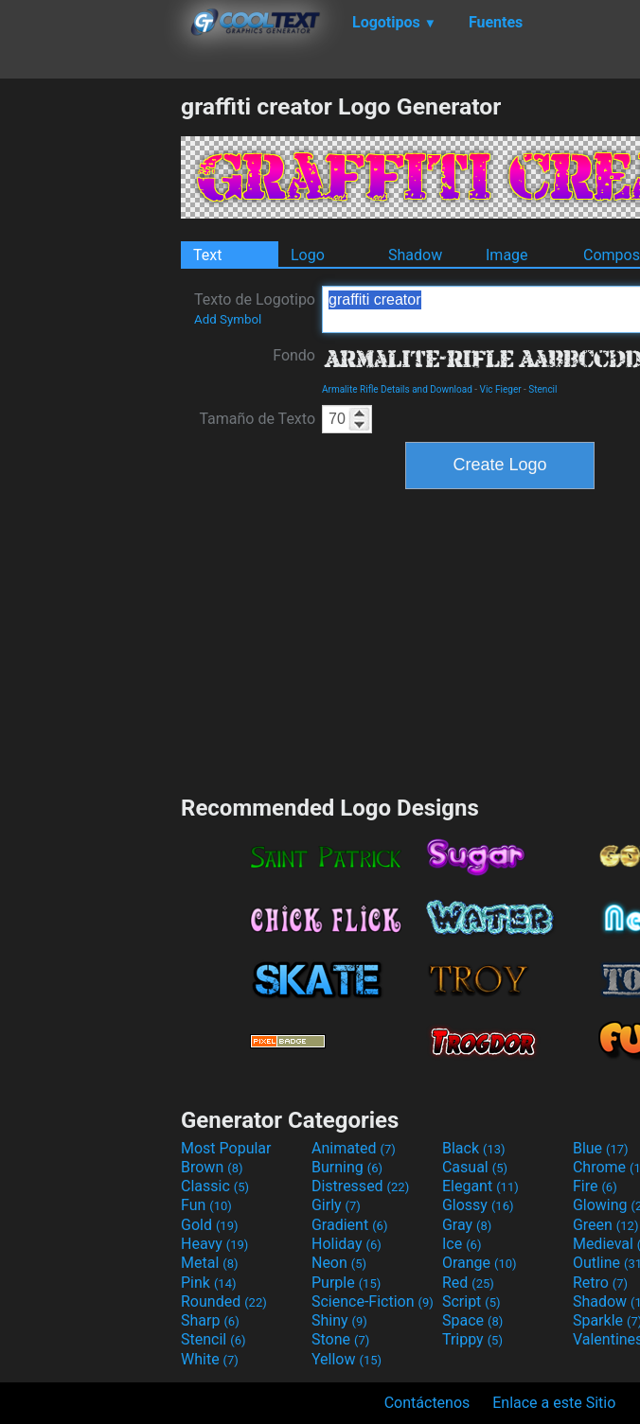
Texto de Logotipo (254, 308)
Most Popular (226, 1148)
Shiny (339, 1320)
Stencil (542, 389)
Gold (210, 1225)
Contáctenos (427, 1403)
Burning (346, 1167)
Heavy (214, 1244)
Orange (479, 1263)
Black (474, 1148)
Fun (206, 1205)
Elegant (480, 1186)
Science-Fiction (372, 1301)
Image (507, 255)
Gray (466, 1225)
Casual (474, 1167)
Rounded (224, 1301)
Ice (461, 1244)
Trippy (472, 1339)
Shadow (415, 255)
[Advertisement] (90, 376)
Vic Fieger (501, 389)
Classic (215, 1186)
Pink (209, 1283)
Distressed (360, 1186)
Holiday (346, 1244)
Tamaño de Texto (257, 419)
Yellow (346, 1359)
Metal (210, 1263)
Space (472, 1320)
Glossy (478, 1205)
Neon (338, 1263)
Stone (340, 1339)
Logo (308, 255)
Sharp (210, 1320)
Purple (346, 1283)
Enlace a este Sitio (553, 1403)
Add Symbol (227, 319)
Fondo (294, 355)
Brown (211, 1167)
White (210, 1359)
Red (468, 1283)
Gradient (349, 1225)
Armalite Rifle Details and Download (397, 389)
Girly (336, 1205)
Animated (353, 1148)
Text (207, 255)
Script (471, 1301)
